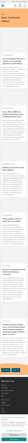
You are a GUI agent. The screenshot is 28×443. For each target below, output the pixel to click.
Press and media (5, 405)
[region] (14, 428)
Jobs (2, 409)
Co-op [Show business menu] (3, 1)
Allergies (3, 402)
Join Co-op (19, 1)
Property (3, 411)
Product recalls (5, 399)
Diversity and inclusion (7, 390)
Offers (13, 1)
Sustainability (4, 393)
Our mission (4, 387)
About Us (3, 385)
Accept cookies (14, 439)
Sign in (25, 1)
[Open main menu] (25, 5)
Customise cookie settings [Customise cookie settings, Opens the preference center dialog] (14, 430)
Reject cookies (14, 435)
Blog (2, 14)
